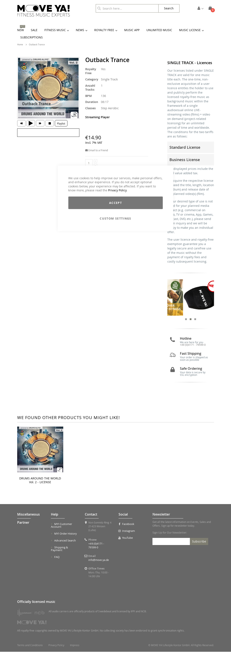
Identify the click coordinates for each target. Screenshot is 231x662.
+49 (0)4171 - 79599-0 (193, 355)
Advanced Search (65, 551)
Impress (74, 655)
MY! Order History (65, 544)
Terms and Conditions (30, 655)
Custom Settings (115, 218)
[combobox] (127, 8)
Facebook (126, 534)
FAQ (56, 567)
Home (20, 44)
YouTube (126, 548)
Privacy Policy (117, 190)
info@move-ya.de (98, 570)
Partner (23, 532)
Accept (115, 203)
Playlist (61, 123)
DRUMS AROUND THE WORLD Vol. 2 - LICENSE (40, 490)
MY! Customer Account (61, 535)
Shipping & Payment (59, 559)
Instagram (127, 541)
